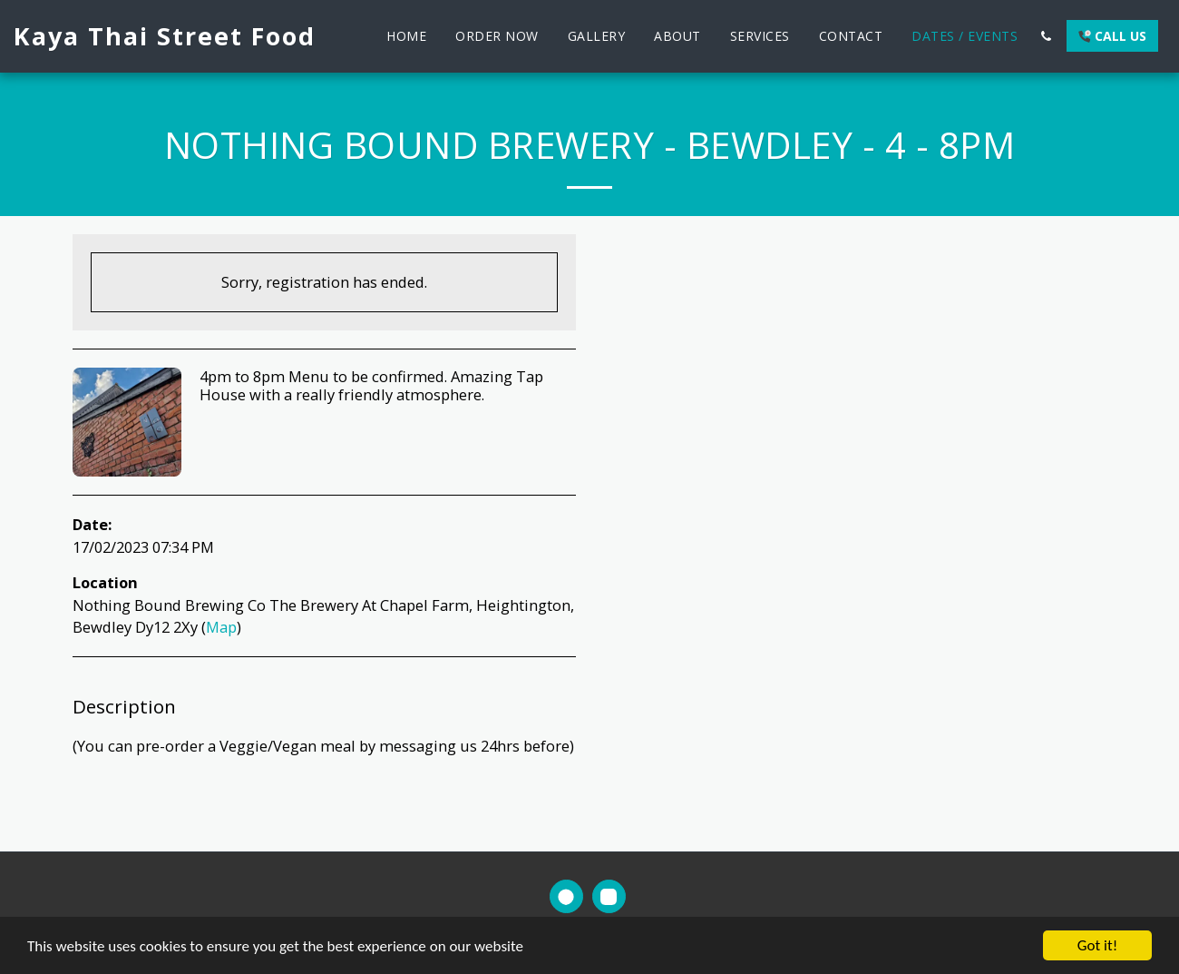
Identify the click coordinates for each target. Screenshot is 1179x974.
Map (221, 626)
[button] (1045, 36)
